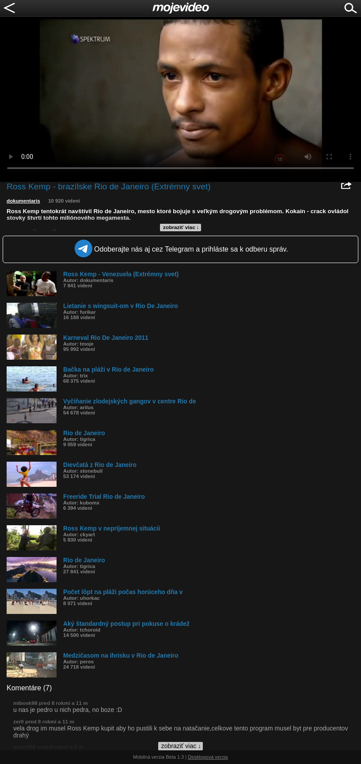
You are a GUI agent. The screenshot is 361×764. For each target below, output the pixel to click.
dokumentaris (23, 200)
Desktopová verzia (208, 757)
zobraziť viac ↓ (181, 227)
